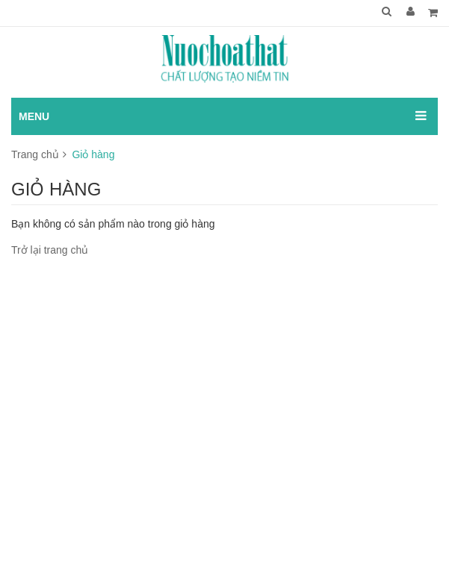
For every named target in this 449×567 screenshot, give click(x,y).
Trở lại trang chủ (49, 250)
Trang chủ (35, 154)
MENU (34, 116)
